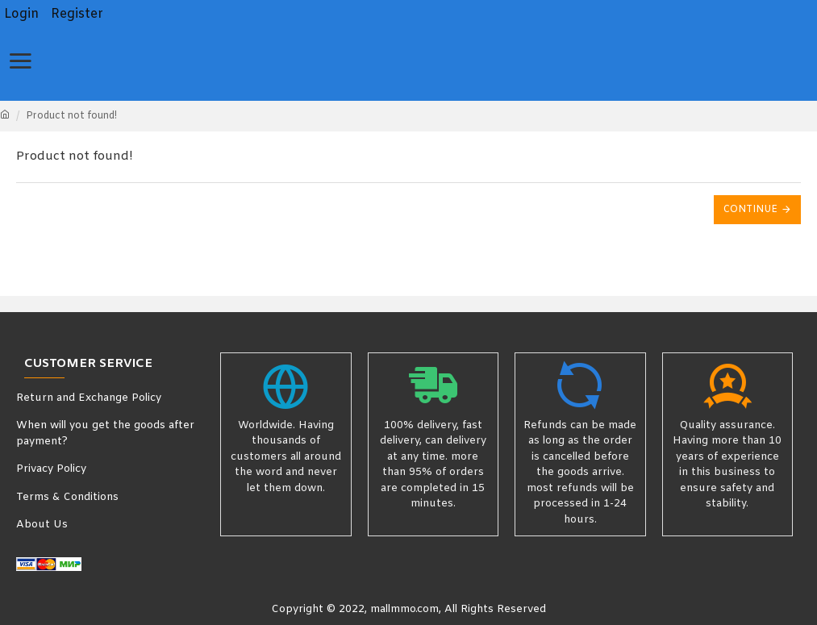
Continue (750, 209)
